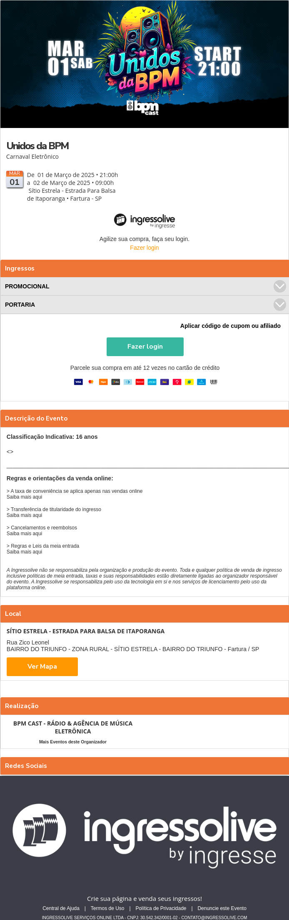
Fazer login (144, 247)
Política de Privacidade (160, 908)
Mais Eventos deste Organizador (73, 741)
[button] (145, 346)
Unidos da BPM (37, 146)
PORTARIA (145, 304)
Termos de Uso (108, 908)
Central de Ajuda (61, 908)
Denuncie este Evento (221, 908)
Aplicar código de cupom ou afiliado (230, 325)
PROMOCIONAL (145, 286)
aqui (37, 497)
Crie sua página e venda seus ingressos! (144, 898)
